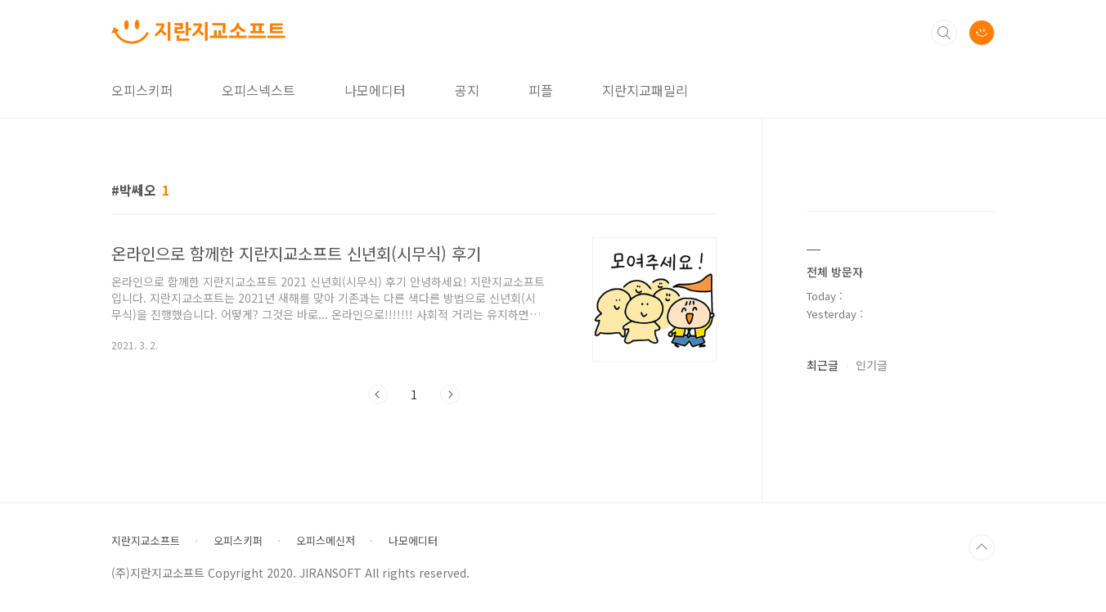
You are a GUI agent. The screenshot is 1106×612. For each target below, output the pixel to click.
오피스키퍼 (142, 90)
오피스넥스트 (258, 90)
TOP (982, 547)
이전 (378, 394)
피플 (540, 90)
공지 (467, 90)
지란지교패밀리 (645, 90)
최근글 (822, 365)
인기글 (872, 365)
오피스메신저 (325, 540)
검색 (944, 32)
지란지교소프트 (145, 540)
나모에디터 (375, 90)
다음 (450, 394)
